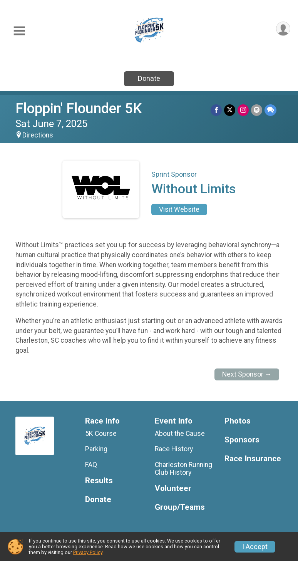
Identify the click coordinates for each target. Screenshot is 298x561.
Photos (237, 421)
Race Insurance (252, 458)
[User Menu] (283, 29)
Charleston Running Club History (183, 468)
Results (99, 480)
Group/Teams (180, 507)
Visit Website (179, 209)
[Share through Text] (270, 110)
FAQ (91, 465)
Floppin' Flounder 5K (78, 108)
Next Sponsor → (247, 374)
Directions (37, 135)
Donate (149, 78)
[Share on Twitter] (229, 110)
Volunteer (173, 488)
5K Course (101, 433)
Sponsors (241, 439)
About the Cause (180, 433)
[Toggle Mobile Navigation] (19, 31)
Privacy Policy (87, 552)
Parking (96, 449)
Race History (174, 449)
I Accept (255, 547)
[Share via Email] (256, 110)
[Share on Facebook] (216, 110)
